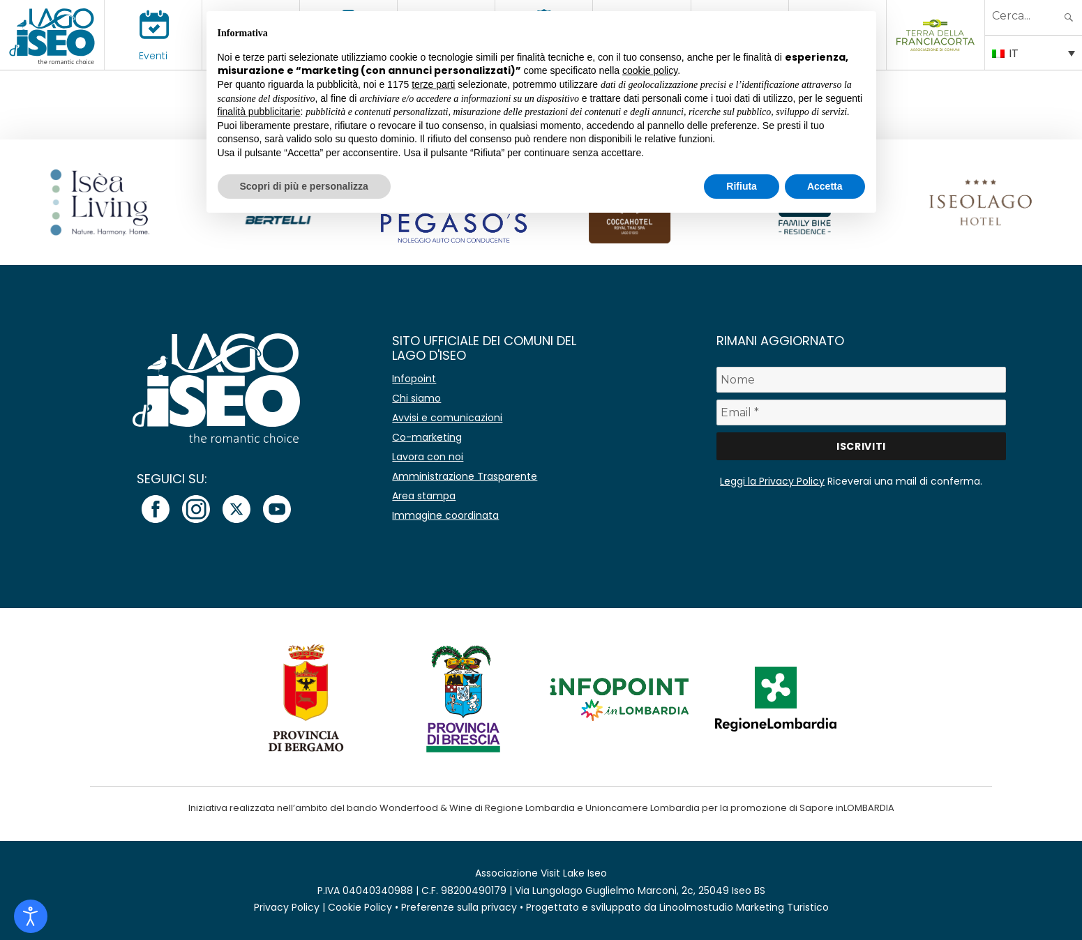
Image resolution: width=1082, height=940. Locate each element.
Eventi (153, 56)
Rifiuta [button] (741, 186)
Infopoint (414, 379)
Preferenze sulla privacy (459, 907)
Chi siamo (416, 398)
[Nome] (861, 380)
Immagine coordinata (445, 515)
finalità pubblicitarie (259, 111)
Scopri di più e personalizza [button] (304, 186)
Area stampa (424, 496)
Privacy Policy (287, 907)
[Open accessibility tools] (30, 916)
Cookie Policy (360, 907)
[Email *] (861, 412)
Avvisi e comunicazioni (447, 418)
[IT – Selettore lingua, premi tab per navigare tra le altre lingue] (1033, 52)
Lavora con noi (427, 457)
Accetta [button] (825, 186)
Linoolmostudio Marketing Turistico (744, 907)
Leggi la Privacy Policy (772, 481)
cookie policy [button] (649, 70)
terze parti (433, 84)
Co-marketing (427, 437)
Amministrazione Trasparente (464, 476)
